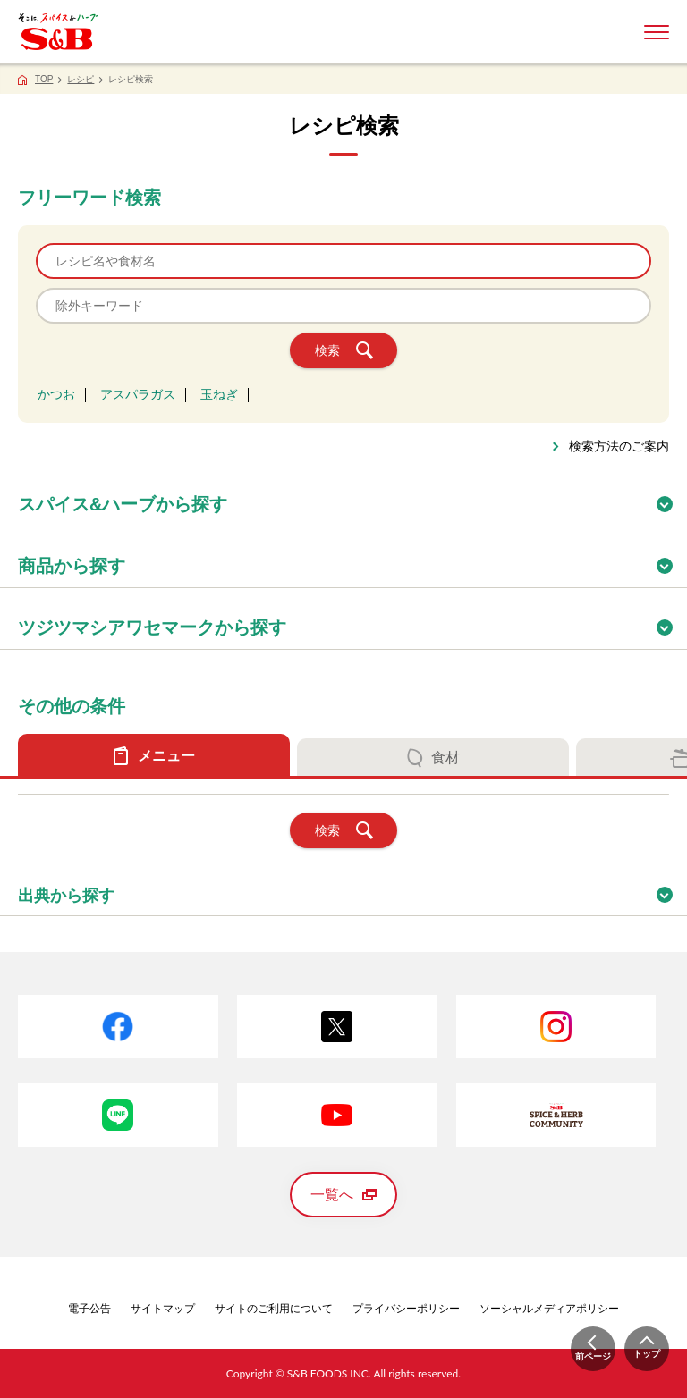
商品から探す (352, 560)
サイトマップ (163, 1308)
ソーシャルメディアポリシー (549, 1308)
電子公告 (89, 1308)
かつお (56, 394)
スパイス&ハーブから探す (352, 498)
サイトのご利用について (274, 1308)
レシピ (80, 79)
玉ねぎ (219, 394)
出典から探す (352, 890)
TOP (44, 79)
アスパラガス (137, 394)
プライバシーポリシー (406, 1308)
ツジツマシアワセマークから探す (352, 621)
